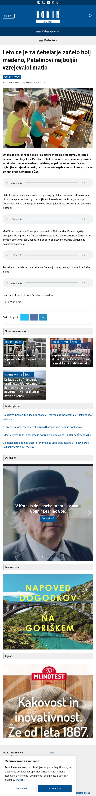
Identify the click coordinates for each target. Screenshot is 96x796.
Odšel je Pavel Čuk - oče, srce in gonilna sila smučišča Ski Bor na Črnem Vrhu (47, 435)
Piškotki (20, 780)
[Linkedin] (43, 317)
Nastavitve (21, 788)
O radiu (51, 752)
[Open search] (90, 16)
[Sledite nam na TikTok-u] (57, 2)
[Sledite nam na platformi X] (49, 2)
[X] (24, 317)
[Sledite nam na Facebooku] (39, 2)
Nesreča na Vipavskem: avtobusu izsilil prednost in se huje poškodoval (43, 427)
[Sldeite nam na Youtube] (53, 2)
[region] (38, 776)
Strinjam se (54, 788)
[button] (9, 16)
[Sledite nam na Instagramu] (44, 2)
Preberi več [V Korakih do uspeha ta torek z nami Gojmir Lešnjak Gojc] (48, 518)
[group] (48, 611)
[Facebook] (34, 317)
